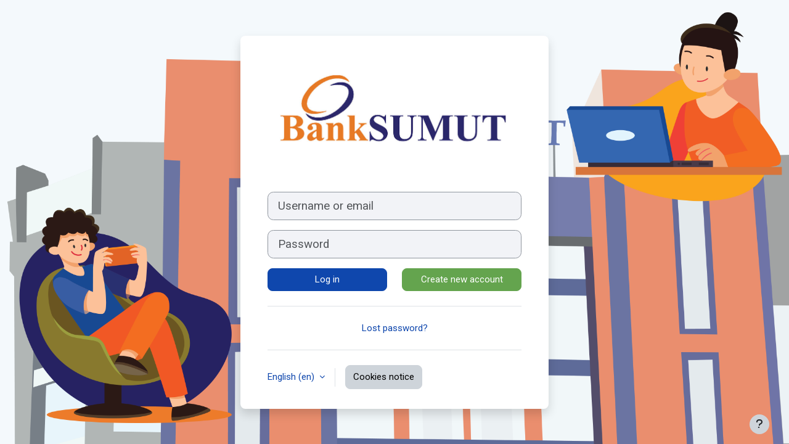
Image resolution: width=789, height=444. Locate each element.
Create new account (462, 279)
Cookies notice (383, 376)
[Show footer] (759, 424)
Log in (327, 279)
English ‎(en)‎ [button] (292, 376)
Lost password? (395, 328)
